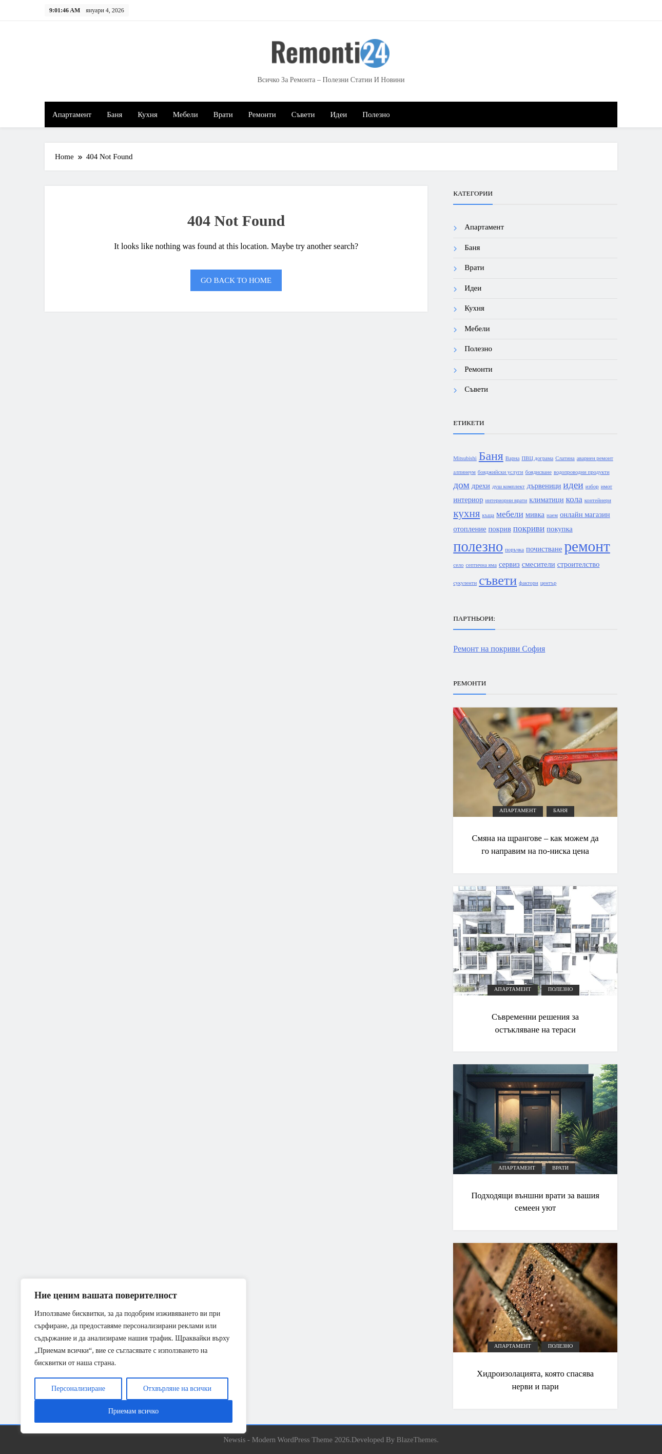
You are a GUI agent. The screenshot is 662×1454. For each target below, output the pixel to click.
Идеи (338, 114)
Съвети (303, 114)
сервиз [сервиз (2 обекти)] (509, 564)
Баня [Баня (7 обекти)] (491, 456)
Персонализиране (78, 1388)
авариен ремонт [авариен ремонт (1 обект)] (595, 458)
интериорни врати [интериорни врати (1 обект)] (506, 500)
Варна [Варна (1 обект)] (512, 458)
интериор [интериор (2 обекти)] (468, 499)
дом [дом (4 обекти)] (461, 485)
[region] (133, 1355)
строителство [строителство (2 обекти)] (578, 564)
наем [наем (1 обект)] (552, 515)
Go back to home (236, 280)
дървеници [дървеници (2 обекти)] (544, 486)
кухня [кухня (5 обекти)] (466, 513)
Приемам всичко (133, 1411)
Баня (114, 114)
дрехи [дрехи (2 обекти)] (481, 486)
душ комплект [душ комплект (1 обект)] (508, 486)
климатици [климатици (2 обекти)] (546, 499)
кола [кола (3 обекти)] (574, 499)
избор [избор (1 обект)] (592, 486)
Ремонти (262, 114)
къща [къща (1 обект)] (488, 515)
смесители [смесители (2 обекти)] (538, 564)
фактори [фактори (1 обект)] (528, 583)
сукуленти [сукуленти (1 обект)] (465, 583)
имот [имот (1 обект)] (606, 486)
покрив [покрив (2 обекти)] (500, 529)
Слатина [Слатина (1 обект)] (565, 458)
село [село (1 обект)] (458, 565)
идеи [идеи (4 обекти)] (573, 485)
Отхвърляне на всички (177, 1388)
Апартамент (71, 114)
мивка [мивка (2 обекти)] (534, 514)
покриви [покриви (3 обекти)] (528, 528)
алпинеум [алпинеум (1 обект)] (464, 472)
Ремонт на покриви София (499, 648)
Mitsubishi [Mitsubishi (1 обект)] (465, 458)
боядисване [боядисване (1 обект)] (538, 472)
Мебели (185, 114)
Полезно (376, 114)
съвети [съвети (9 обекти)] (498, 580)
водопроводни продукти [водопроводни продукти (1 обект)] (582, 472)
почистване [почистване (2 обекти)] (544, 549)
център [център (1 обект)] (548, 583)
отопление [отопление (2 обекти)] (469, 529)
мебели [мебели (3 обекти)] (509, 514)
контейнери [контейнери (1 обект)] (598, 500)
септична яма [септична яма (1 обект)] (480, 565)
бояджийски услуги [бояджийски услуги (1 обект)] (500, 472)
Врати (223, 114)
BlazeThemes (417, 1440)
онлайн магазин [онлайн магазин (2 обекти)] (585, 514)
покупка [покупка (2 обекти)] (560, 529)
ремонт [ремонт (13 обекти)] (587, 546)
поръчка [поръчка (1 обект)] (514, 549)
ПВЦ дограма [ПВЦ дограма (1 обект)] (537, 458)
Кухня (147, 114)
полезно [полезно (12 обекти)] (478, 546)
